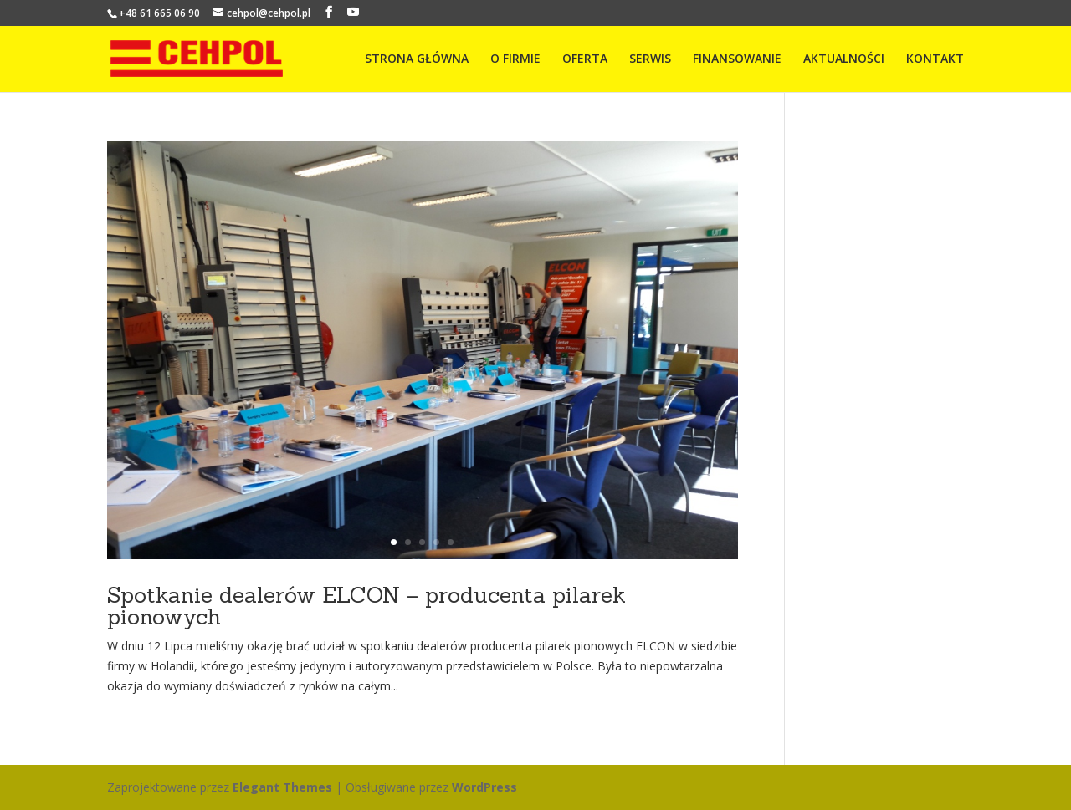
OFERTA (584, 59)
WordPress (484, 787)
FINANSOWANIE (737, 59)
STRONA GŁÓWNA (417, 59)
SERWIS (650, 59)
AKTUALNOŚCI (843, 59)
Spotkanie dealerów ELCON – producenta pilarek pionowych (366, 605)
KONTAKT (935, 59)
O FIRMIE (515, 59)
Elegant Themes (282, 787)
